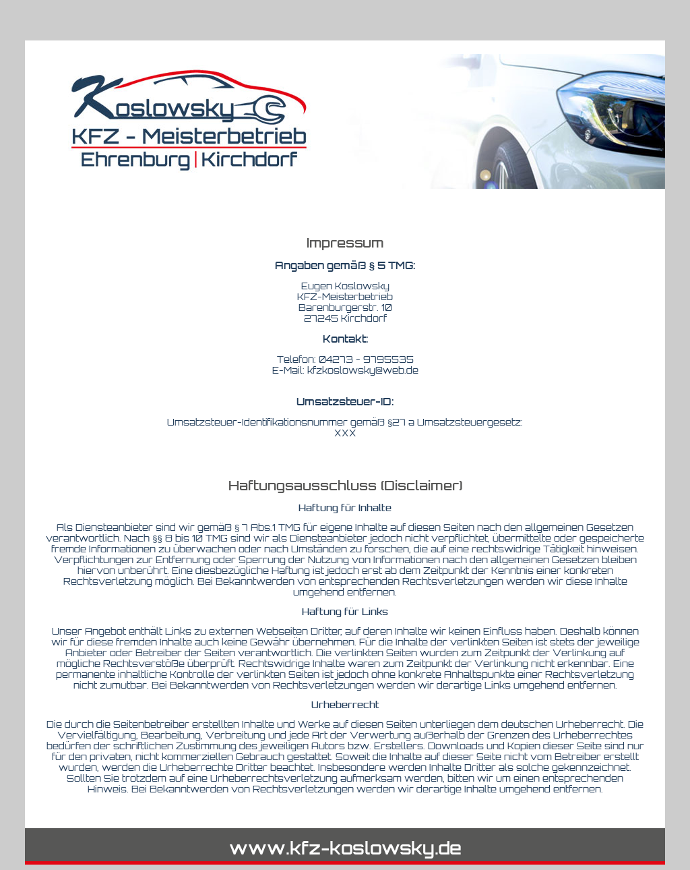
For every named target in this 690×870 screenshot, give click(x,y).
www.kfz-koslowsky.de (345, 848)
